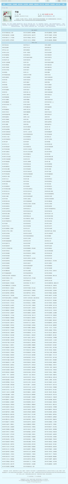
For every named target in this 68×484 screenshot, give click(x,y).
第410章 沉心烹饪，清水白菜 (29, 382)
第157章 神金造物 (5, 173)
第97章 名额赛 (5, 124)
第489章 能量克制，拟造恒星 (51, 446)
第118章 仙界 (5, 141)
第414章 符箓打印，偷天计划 (51, 384)
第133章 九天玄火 (5, 154)
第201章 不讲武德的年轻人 (50, 208)
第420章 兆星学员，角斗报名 (51, 389)
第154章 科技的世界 (6, 171)
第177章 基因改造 (48, 188)
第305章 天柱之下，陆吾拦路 (29, 295)
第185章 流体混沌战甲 (28, 196)
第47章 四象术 (26, 82)
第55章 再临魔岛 (5, 89)
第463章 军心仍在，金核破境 (8, 426)
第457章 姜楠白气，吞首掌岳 (8, 421)
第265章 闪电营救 (5, 263)
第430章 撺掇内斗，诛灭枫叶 (8, 399)
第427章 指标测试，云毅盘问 (8, 397)
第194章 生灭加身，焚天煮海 (29, 203)
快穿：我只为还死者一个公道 (33, 470)
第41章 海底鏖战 (27, 77)
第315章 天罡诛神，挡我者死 (51, 302)
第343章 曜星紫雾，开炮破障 (8, 327)
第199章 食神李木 (5, 208)
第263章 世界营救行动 (28, 260)
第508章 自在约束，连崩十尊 (29, 35)
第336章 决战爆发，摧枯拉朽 (51, 320)
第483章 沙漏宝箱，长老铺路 (51, 441)
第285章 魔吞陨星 (48, 278)
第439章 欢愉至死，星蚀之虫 (8, 406)
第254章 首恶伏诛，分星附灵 (29, 253)
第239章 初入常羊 (27, 240)
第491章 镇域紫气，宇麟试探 (29, 449)
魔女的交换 (17, 472)
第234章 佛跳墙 (48, 235)
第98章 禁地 (26, 124)
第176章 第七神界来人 (28, 188)
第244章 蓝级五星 (5, 245)
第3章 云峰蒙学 (48, 45)
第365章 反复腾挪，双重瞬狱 (29, 345)
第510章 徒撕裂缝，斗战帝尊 (51, 32)
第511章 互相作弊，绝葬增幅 (29, 32)
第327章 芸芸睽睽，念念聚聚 (51, 312)
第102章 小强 (47, 126)
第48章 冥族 (47, 82)
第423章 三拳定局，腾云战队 (51, 392)
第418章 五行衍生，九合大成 (8, 389)
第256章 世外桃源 (5, 255)
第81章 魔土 (47, 109)
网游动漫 (36, 4)
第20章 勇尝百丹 (27, 59)
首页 (4, 4)
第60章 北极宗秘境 (48, 92)
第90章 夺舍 (47, 116)
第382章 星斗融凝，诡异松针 (8, 359)
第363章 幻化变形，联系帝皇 (51, 342)
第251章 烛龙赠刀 (27, 250)
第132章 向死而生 (48, 151)
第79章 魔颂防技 (5, 109)
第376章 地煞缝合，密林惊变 (8, 354)
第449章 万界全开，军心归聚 (29, 414)
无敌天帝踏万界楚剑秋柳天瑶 (47, 472)
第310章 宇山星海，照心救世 (8, 300)
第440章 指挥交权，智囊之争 (29, 406)
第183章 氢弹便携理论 (49, 193)
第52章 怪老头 (5, 87)
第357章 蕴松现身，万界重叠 (51, 337)
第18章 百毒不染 (48, 57)
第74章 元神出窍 (27, 104)
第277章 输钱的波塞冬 (6, 273)
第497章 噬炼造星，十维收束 (29, 454)
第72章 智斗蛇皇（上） (49, 102)
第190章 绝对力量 (5, 201)
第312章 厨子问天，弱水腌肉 (51, 300)
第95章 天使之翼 (27, 121)
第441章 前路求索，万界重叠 (51, 406)
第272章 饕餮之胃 (27, 268)
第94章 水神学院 (5, 121)
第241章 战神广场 (5, 243)
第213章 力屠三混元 (49, 218)
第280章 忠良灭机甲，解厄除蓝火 (9, 275)
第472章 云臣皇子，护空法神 (8, 434)
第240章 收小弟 (48, 240)
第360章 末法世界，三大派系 (51, 340)
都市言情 (20, 4)
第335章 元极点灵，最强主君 (29, 320)
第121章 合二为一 (5, 144)
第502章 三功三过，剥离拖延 (29, 40)
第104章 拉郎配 (27, 129)
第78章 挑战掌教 (48, 107)
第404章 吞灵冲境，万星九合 (29, 377)
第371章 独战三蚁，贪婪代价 (29, 349)
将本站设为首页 (4, 0)
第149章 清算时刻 (27, 166)
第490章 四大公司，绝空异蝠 (8, 449)
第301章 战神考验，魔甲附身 (8, 292)
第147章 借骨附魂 (48, 164)
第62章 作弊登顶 (27, 94)
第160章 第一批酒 (5, 176)
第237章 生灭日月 (48, 238)
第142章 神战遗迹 (5, 161)
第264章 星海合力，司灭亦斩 (51, 260)
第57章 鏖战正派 (48, 89)
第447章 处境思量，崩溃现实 (51, 411)
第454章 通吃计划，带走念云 (8, 419)
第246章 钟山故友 (48, 245)
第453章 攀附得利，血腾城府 (51, 416)
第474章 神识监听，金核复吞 (51, 434)
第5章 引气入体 (27, 47)
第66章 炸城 (47, 97)
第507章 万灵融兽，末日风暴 (51, 35)
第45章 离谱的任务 (48, 79)
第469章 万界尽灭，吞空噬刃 (8, 431)
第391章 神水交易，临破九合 (8, 367)
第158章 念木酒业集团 (28, 173)
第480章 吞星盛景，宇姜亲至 (51, 439)
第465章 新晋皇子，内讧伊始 (51, 426)
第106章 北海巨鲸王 (6, 131)
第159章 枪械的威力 (49, 173)
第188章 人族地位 (27, 198)
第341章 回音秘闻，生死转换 (29, 325)
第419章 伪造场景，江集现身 (29, 389)
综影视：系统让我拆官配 (47, 474)
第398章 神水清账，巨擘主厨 (29, 372)
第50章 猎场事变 (27, 84)
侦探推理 (31, 4)
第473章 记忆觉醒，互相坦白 (29, 434)
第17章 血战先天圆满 (28, 57)
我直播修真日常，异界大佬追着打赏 (8, 472)
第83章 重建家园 (27, 111)
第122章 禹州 (26, 144)
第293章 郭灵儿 (27, 285)
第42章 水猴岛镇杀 (48, 77)
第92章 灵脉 (26, 119)
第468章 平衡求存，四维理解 (51, 429)
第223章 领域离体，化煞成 (7, 228)
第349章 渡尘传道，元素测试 (8, 332)
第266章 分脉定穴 (27, 263)
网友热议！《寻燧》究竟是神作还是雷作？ (52, 23)
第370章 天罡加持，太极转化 (8, 349)
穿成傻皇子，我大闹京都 (23, 472)
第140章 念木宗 (27, 159)
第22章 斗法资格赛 (6, 62)
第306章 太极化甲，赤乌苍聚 (51, 295)
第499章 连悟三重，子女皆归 (8, 456)
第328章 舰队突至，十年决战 (8, 315)
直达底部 (46, 14)
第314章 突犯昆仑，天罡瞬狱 (29, 302)
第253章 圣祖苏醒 (5, 253)
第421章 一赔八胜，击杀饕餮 (8, 392)
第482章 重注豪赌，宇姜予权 (29, 441)
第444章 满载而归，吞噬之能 (51, 409)
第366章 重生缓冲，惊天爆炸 (51, 345)
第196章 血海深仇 (5, 206)
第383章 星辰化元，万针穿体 (29, 359)
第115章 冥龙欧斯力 (6, 139)
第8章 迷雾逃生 (27, 50)
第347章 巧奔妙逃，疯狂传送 (29, 330)
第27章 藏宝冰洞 (48, 64)
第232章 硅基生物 (5, 235)
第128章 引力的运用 (28, 149)
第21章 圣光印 (48, 59)
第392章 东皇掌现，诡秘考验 (29, 367)
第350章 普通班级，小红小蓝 (29, 332)
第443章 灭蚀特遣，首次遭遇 (29, 409)
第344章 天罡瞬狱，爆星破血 (29, 327)
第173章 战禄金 (27, 186)
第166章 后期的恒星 (6, 181)
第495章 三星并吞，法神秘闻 (51, 451)
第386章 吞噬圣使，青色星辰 (29, 362)
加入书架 (51, 14)
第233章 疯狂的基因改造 (29, 235)
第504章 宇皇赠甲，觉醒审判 (51, 37)
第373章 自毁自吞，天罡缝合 (8, 352)
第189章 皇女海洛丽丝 (49, 198)
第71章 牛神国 (26, 102)
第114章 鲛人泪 (48, 136)
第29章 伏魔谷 (26, 67)
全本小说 (58, 4)
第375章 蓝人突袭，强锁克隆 (51, 352)
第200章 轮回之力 (27, 208)
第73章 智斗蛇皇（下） (7, 104)
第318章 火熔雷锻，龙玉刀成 (51, 305)
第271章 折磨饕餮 (5, 268)
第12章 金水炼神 (48, 52)
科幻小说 (42, 4)
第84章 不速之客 (48, 111)
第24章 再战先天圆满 (49, 62)
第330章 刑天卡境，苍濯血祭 (51, 315)
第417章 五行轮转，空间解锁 (51, 387)
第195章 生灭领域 (48, 203)
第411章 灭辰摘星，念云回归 (51, 382)
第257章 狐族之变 (27, 255)
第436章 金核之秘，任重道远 (8, 404)
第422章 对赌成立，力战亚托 (29, 392)
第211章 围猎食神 (5, 218)
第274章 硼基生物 (5, 270)
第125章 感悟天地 (27, 146)
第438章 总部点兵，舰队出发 (51, 404)
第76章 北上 (4, 107)
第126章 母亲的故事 (49, 146)
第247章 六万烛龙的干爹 (7, 248)
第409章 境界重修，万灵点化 (8, 382)
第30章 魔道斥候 (48, 67)
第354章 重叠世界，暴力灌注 (51, 335)
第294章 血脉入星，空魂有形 (51, 285)
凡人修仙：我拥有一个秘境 (23, 470)
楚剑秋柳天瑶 (41, 470)
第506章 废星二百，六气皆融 (8, 37)
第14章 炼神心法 (27, 54)
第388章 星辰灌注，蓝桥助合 (8, 364)
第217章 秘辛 (5, 223)
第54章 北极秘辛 (48, 87)
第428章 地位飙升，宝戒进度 (29, 397)
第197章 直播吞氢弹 (28, 206)
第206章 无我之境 (27, 213)
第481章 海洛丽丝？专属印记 (8, 441)
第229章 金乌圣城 (5, 233)
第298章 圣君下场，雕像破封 (8, 290)
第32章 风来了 (26, 69)
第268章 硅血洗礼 (5, 265)
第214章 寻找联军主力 (6, 221)
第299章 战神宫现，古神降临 (29, 290)
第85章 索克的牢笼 (6, 114)
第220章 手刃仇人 (5, 226)
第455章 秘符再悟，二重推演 (29, 419)
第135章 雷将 (47, 154)
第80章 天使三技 (27, 109)
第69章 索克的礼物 (48, 99)
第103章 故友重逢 (5, 129)
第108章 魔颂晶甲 (48, 131)
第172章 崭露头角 (5, 186)
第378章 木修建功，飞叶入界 (51, 354)
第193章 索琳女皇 (5, 203)
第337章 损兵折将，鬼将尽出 (8, 322)
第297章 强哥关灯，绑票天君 (51, 287)
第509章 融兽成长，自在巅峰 (8, 35)
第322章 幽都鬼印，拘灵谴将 (8, 310)
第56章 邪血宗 (26, 89)
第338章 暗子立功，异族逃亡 (29, 322)
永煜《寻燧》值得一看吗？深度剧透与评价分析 (46, 25)
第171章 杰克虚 (48, 183)
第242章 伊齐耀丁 (27, 243)
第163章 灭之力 (5, 178)
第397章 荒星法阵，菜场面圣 (8, 372)
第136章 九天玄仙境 (6, 156)
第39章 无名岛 (48, 74)
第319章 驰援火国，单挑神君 (8, 307)
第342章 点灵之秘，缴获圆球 (51, 325)
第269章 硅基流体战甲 (28, 265)
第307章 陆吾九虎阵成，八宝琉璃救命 (10, 297)
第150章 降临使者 (48, 166)
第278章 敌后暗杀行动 (28, 273)
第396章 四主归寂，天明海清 (51, 369)
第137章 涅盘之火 (27, 156)
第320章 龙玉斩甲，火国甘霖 (29, 307)
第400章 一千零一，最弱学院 (8, 374)
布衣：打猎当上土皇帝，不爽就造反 (22, 474)
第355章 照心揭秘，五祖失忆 (8, 337)
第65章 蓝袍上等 (27, 97)
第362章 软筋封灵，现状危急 (29, 342)
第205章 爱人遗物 (5, 213)
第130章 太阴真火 (5, 151)
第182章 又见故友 (27, 193)
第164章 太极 (26, 178)
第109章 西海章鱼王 (6, 134)
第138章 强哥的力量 (49, 156)
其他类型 (52, 4)
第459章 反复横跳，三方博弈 (51, 421)
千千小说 (3, 7)
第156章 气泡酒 (48, 171)
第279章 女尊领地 (48, 273)
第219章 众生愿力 (48, 223)
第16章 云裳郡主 (5, 57)
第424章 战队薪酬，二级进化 (8, 394)
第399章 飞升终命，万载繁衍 (51, 372)
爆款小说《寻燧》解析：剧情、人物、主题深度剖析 (33, 23)
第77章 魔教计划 (27, 107)
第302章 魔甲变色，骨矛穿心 (29, 292)
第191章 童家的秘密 (28, 201)
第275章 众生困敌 (27, 270)
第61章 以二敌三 (5, 94)
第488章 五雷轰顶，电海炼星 (29, 446)
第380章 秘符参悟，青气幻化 (29, 357)
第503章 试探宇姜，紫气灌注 (8, 40)
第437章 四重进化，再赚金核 (29, 404)
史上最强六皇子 (49, 470)
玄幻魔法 (9, 4)
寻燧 (7, 7)
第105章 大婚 (47, 129)
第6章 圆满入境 (48, 47)
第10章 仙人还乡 (5, 52)
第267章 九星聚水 (48, 263)
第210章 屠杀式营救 (49, 216)
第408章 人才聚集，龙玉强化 (51, 379)
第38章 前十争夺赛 (27, 74)
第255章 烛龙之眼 (48, 253)
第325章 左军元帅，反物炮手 (8, 312)
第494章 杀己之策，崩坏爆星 (29, 451)
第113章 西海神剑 (27, 136)
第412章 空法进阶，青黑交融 (8, 384)
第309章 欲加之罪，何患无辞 (51, 297)
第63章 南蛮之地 (48, 94)
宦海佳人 (44, 470)
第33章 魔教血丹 (48, 69)
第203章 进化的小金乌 (28, 211)
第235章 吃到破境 (5, 238)
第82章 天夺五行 (5, 111)
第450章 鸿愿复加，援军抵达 (51, 414)
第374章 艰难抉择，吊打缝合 (29, 352)
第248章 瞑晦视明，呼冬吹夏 (29, 248)
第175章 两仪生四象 (6, 188)
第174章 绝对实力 (48, 186)
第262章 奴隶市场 (5, 260)
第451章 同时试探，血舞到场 (8, 416)
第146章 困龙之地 (27, 164)
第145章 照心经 (5, 164)
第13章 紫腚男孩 (5, 54)
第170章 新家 (26, 183)
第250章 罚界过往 (5, 250)
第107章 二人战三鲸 (28, 131)
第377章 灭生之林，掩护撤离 (29, 354)
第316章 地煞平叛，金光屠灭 (8, 305)
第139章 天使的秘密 (6, 159)
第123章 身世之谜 (48, 144)
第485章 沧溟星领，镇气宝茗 (29, 444)
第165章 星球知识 (48, 178)
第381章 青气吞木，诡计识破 (51, 357)
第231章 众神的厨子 (49, 233)
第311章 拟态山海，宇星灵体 (29, 300)
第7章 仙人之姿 (5, 50)
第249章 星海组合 (48, 248)
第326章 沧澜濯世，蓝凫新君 (29, 312)
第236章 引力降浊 (27, 238)
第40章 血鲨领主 (5, 77)
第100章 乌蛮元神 (5, 126)
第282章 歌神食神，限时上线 (51, 275)
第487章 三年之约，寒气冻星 (8, 446)
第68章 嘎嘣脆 (26, 99)
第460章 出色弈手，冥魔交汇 (8, 424)
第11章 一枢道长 (27, 52)
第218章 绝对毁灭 (27, 223)
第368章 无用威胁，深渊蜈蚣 (29, 347)
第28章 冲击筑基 (5, 67)
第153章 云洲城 (48, 169)
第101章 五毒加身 (27, 126)
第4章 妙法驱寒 (5, 47)
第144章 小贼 (47, 161)
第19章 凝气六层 (5, 59)
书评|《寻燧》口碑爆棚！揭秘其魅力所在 (15, 23)
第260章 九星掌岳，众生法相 (29, 258)
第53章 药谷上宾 (27, 87)
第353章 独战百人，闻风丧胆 (29, 335)
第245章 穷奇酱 (27, 245)
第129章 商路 (47, 149)
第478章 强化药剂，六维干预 (8, 439)
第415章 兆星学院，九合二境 (8, 387)
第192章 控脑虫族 (48, 201)
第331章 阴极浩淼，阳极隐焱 (8, 317)
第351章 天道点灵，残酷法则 (51, 332)
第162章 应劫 (47, 176)
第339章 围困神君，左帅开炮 (51, 322)
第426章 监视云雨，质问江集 (51, 394)
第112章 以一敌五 (5, 136)
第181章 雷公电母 (5, 193)
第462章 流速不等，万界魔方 (51, 424)
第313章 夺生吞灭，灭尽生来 (8, 302)
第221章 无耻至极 (27, 226)
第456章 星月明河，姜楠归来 (51, 419)
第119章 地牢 (26, 141)
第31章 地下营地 (5, 69)
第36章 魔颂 (47, 72)
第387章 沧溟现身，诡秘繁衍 (51, 362)
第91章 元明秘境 (5, 119)
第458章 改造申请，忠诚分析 (29, 421)
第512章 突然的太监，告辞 (49, 16)
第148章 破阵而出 (5, 166)
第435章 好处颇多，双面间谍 (51, 402)
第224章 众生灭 (27, 228)
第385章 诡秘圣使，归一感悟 (8, 362)
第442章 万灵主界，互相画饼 (8, 409)
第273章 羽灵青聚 (48, 268)
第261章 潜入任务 (48, 258)
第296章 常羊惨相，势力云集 (29, 287)
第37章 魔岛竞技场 (6, 74)
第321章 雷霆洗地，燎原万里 (51, 307)
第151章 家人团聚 (5, 169)
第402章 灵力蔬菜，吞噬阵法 (51, 374)
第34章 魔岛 (4, 72)
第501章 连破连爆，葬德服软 (51, 40)
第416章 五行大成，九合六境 (29, 387)
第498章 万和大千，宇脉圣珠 (51, 454)
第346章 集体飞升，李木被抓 (8, 330)
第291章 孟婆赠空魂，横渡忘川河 (52, 283)
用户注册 (64, 0)
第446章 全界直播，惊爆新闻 (29, 411)
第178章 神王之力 (5, 191)
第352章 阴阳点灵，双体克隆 (8, 335)
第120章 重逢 (47, 141)
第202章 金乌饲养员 (6, 211)
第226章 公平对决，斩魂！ (7, 230)
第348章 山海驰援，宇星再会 (51, 330)
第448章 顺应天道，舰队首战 (8, 414)
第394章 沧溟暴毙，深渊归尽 (8, 369)
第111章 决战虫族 (48, 134)
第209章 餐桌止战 (27, 216)
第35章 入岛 (26, 72)
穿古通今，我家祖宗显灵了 (14, 470)
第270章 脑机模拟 (48, 265)
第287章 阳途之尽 (27, 280)
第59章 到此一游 (27, 92)
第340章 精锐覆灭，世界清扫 (8, 325)
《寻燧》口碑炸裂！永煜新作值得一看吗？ (29, 26)
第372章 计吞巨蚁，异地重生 (51, 349)
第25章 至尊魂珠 (5, 64)
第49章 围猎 (4, 84)
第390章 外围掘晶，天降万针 (51, 364)
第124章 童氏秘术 (5, 146)
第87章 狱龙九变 (48, 114)
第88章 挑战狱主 (5, 116)
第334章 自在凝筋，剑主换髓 (8, 320)
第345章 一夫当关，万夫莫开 (51, 327)
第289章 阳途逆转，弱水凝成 (8, 283)
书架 (63, 4)
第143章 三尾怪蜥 (27, 161)
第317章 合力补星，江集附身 (29, 305)
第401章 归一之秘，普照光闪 (29, 374)
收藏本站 (9, 0)
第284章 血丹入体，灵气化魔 (29, 278)
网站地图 (39, 476)
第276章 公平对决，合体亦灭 (51, 270)
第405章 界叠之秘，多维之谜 (51, 377)
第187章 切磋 (5, 198)
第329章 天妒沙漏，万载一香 (29, 315)
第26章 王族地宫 (27, 64)
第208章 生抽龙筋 (5, 216)
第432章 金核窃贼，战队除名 (51, 399)
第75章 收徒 (47, 104)
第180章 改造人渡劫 (49, 191)
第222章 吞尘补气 (48, 226)
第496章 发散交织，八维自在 (8, 454)
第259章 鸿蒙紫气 (5, 258)
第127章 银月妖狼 (5, 149)
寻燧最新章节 (23, 479)
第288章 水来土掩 (48, 280)
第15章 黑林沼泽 (48, 54)
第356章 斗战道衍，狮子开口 (29, 337)
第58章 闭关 (4, 92)
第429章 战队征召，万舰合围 (51, 397)
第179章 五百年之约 (28, 191)
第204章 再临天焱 (48, 211)
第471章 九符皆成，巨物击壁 (51, 431)
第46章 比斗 (4, 82)
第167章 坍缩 (26, 181)
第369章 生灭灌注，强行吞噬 (51, 347)
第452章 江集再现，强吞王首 (29, 416)
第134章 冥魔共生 (27, 154)
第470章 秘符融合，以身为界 (29, 431)
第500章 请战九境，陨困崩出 (29, 456)
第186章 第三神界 (48, 196)
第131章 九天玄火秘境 (28, 151)
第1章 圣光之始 (5, 45)
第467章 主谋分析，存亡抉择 (29, 429)
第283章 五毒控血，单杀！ (7, 278)
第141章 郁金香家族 (49, 159)
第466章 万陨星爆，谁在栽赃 (8, 429)
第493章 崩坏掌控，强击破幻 (8, 451)
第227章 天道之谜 (27, 230)
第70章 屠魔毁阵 (5, 102)
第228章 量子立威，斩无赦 (50, 230)
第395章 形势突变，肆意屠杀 (29, 369)
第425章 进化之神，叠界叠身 (29, 394)
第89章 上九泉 (26, 116)
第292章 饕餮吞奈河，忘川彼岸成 (9, 285)
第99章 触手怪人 (48, 124)
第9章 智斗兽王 (48, 50)
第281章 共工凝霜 (27, 275)
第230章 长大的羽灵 (28, 233)
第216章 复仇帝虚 (48, 221)
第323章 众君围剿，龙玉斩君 (29, 310)
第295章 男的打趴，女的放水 (8, 287)
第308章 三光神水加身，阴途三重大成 (31, 297)
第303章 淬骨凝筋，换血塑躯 (51, 292)
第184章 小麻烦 (5, 196)
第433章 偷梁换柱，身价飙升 (8, 402)
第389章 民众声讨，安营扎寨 (29, 364)
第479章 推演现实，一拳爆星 (29, 439)
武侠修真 (15, 4)
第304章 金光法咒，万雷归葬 (8, 295)
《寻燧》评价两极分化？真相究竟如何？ (28, 25)
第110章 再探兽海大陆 (28, 134)
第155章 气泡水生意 (28, 171)
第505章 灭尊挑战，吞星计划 (29, 37)
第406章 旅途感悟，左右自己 (8, 379)
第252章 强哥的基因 (49, 250)
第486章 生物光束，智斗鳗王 (51, 444)
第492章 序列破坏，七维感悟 (51, 449)
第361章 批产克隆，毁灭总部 (8, 342)
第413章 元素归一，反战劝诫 (29, 384)
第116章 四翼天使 (27, 139)
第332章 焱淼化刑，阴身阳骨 (29, 317)
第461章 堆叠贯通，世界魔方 (29, 424)
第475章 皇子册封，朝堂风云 (8, 436)
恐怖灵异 (47, 4)
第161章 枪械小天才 (28, 176)
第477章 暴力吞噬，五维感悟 (51, 436)
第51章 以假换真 (48, 84)
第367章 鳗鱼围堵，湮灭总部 (8, 347)
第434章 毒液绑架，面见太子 (29, 402)
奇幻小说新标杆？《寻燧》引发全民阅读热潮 (47, 26)
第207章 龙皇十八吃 (49, 213)
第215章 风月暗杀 (27, 221)
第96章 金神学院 (48, 121)
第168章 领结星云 (48, 181)
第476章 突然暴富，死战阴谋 (29, 436)
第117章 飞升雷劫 (48, 139)
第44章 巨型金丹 (27, 79)
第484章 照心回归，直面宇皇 (8, 444)
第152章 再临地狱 (27, 169)
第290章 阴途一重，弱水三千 (29, 283)
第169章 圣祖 (5, 183)
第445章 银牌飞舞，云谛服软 (8, 411)
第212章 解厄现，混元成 (29, 218)
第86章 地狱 (26, 114)
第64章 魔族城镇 (5, 97)
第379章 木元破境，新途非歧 (8, 357)
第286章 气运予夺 (5, 280)
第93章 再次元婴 (48, 119)
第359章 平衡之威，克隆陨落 (29, 340)
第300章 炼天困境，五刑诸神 (51, 290)
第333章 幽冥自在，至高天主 (51, 317)
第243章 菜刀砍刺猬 (49, 243)
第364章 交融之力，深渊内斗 (8, 345)
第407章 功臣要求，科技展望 (29, 379)
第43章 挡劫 (4, 79)
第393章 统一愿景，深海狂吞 (51, 367)
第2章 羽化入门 (27, 45)
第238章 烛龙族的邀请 (6, 240)
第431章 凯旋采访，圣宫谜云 (29, 399)
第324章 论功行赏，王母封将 (51, 310)
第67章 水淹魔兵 (5, 99)
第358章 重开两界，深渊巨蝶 (8, 340)
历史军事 (26, 4)
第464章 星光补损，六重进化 (29, 426)
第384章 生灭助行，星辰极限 (51, 359)
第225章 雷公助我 (48, 228)
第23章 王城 (26, 62)
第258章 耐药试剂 (48, 255)
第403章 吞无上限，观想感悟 (8, 377)
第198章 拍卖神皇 (48, 206)
